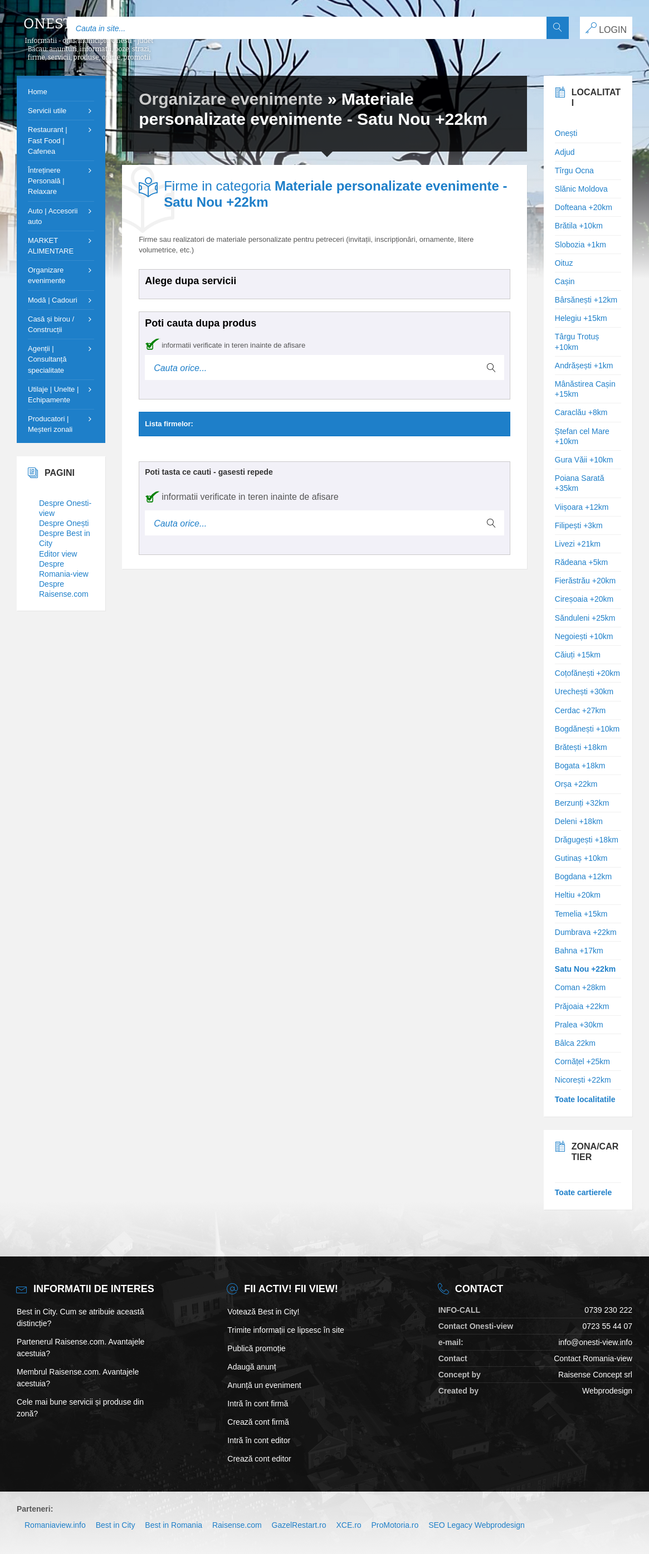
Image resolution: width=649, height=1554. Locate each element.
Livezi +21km (578, 543)
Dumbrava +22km (586, 932)
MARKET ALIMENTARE (51, 245)
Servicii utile (47, 110)
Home (37, 91)
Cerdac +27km (580, 710)
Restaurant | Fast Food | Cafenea (47, 140)
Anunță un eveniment (264, 1385)
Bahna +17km (579, 950)
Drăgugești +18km (586, 839)
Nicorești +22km (583, 1079)
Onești (566, 133)
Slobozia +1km (580, 244)
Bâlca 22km (575, 1043)
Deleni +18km (579, 821)
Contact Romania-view (593, 1358)
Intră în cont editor (258, 1440)
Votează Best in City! (263, 1311)
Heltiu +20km (578, 894)
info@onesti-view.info (595, 1342)
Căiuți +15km (578, 654)
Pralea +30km (579, 1024)
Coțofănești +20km (587, 673)
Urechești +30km (584, 691)
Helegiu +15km (581, 318)
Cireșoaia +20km (584, 599)
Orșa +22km (576, 784)
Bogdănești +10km (587, 728)
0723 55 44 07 (607, 1326)
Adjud (565, 152)
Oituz (564, 263)
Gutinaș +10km (581, 858)
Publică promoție (256, 1348)
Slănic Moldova (581, 188)
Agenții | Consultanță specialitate (47, 359)
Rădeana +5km (581, 562)
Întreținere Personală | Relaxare (46, 181)
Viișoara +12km (582, 507)
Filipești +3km (579, 525)
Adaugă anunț (251, 1366)
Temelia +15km (581, 913)
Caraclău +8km (581, 412)
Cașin (565, 281)
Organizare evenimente (231, 99)
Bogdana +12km (583, 876)
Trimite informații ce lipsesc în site (285, 1330)
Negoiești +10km (584, 636)
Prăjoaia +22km (582, 1006)
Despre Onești (64, 523)
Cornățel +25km (582, 1061)
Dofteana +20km (583, 207)
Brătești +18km (581, 747)
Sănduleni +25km (585, 617)
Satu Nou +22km (585, 968)
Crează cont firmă (258, 1421)
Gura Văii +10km (584, 459)
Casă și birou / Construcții (51, 324)
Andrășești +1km (584, 365)
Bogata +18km (580, 765)
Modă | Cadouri (52, 300)
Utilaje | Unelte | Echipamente (53, 394)
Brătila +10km (579, 225)
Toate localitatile (585, 1099)
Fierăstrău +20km (585, 580)
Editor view (58, 553)
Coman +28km (580, 987)
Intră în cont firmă (257, 1403)
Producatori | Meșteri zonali (50, 424)
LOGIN (606, 28)
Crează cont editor (259, 1458)
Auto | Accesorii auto (52, 216)
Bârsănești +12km (586, 299)
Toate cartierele (583, 1192)
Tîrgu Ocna (574, 170)
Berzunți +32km (582, 802)
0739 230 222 (608, 1309)
